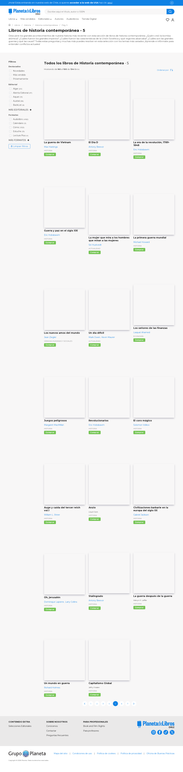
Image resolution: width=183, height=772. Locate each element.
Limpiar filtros (19, 146)
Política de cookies (106, 753)
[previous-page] (84, 703)
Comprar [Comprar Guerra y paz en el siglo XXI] (50, 243)
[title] (155, 724)
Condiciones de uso (82, 753)
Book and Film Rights (94, 726)
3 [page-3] (103, 704)
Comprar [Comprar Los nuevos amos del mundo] (50, 345)
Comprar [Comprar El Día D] (94, 154)
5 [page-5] (115, 704)
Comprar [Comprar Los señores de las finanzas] (139, 340)
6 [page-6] (121, 704)
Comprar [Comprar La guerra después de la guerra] (139, 608)
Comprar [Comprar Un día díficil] (94, 345)
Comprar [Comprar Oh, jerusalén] (50, 609)
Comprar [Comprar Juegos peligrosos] (50, 432)
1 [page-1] (90, 704)
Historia (48, 150)
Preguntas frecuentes (57, 735)
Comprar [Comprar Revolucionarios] (94, 432)
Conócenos (52, 726)
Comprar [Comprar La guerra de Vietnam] (50, 154)
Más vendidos (27, 19)
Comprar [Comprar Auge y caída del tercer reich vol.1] (50, 522)
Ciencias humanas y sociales (58, 341)
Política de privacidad (131, 753)
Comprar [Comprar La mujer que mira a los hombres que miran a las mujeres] (94, 252)
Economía (138, 336)
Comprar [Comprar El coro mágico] (139, 432)
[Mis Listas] (166, 20)
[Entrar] (171, 20)
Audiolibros (72, 19)
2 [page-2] (97, 704)
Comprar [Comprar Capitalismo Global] (94, 695)
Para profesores (91, 731)
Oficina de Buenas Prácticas (160, 753)
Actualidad (94, 249)
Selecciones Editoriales (20, 726)
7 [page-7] (127, 704)
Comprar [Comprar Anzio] (94, 519)
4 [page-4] (109, 704)
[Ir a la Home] (9, 25)
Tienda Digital (89, 19)
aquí (110, 2)
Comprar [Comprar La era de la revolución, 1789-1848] (139, 157)
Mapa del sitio (60, 753)
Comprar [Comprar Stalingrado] (94, 608)
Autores (59, 19)
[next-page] (133, 703)
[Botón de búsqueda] (170, 11)
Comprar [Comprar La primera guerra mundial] (139, 250)
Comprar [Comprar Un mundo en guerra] (50, 695)
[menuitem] (13, 20)
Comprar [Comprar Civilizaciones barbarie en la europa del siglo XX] (139, 522)
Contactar (51, 731)
